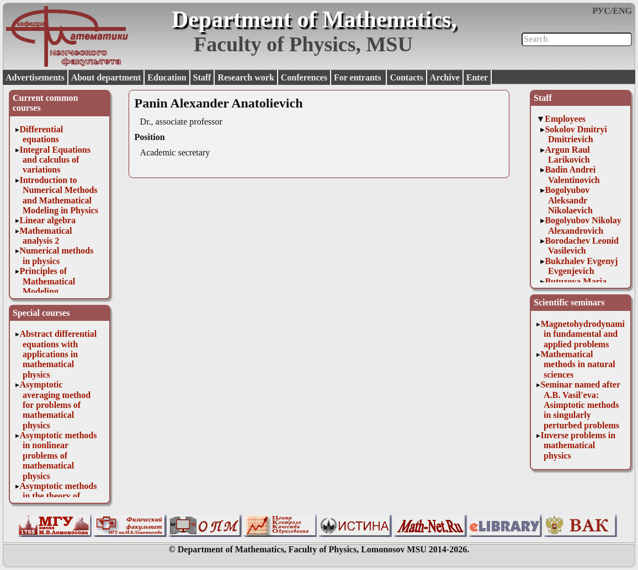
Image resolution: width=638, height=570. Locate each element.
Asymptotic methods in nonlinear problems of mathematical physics (58, 456)
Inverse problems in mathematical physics (577, 445)
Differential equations (41, 134)
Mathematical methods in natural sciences (577, 364)
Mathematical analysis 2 (45, 235)
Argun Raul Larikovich (567, 154)
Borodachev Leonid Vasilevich (582, 245)
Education (166, 77)
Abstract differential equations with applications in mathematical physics (58, 354)
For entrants (358, 77)
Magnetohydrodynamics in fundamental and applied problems (586, 334)
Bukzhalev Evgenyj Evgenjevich (581, 266)
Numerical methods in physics (56, 255)
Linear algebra (47, 220)
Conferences (304, 77)
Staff (202, 77)
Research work (245, 77)
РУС (601, 10)
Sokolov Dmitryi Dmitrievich (576, 134)
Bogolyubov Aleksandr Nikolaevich (568, 200)
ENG (622, 10)
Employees (565, 118)
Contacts (406, 77)
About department (106, 77)
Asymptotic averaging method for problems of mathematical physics (55, 405)
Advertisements (35, 77)
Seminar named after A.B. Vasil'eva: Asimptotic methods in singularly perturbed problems (580, 405)
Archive (445, 77)
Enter (477, 77)
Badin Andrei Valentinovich (572, 174)
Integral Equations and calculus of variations (54, 160)
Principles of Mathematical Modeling (47, 281)
